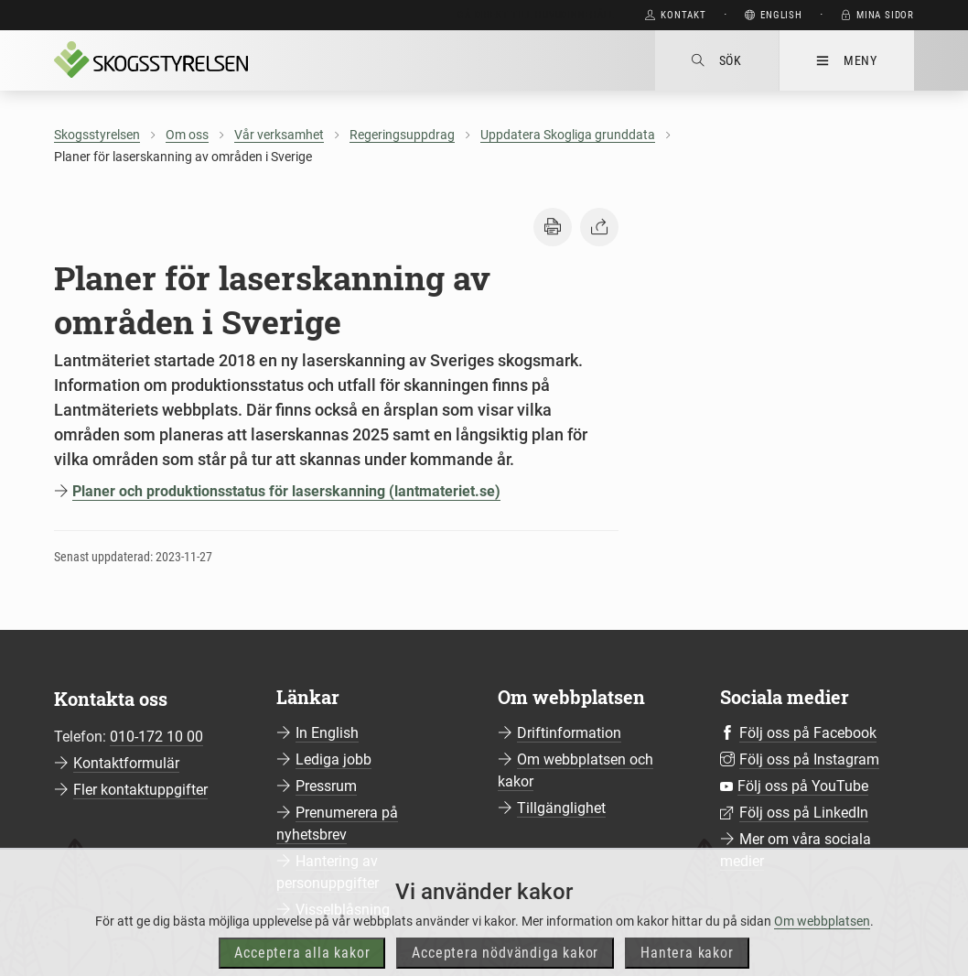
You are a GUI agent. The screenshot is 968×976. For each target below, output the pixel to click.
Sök (717, 60)
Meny (846, 60)
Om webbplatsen (822, 945)
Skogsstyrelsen (97, 134)
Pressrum (326, 786)
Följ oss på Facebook (808, 733)
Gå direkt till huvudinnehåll (535, 15)
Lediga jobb (333, 759)
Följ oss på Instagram (809, 759)
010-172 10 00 (156, 736)
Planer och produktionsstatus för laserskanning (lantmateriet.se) (286, 491)
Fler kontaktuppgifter (140, 789)
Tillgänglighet (561, 808)
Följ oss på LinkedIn (803, 812)
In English (327, 733)
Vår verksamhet (279, 134)
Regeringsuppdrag (402, 134)
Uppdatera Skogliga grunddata (567, 134)
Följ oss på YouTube (802, 786)
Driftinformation (569, 733)
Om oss (187, 134)
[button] (552, 227)
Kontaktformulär (126, 763)
